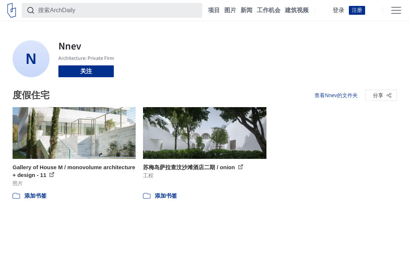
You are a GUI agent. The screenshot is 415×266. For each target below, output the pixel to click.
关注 (86, 71)
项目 (214, 10)
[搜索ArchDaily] (118, 10)
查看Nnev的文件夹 (336, 95)
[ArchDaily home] (11, 10)
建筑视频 (297, 10)
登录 (338, 10)
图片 (230, 10)
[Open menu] (396, 10)
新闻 (246, 10)
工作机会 (268, 10)
